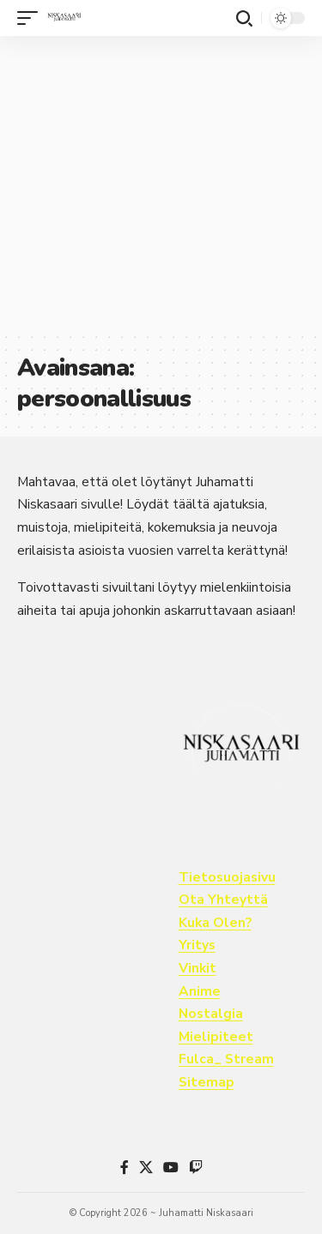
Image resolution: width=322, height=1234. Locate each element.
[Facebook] (124, 1167)
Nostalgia (211, 1013)
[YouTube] (171, 1167)
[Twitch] (196, 1167)
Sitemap (206, 1082)
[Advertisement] (161, 183)
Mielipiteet (216, 1036)
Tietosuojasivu (227, 877)
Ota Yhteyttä (223, 899)
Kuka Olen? (215, 922)
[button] (31, 18)
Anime (200, 991)
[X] (146, 1167)
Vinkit (197, 968)
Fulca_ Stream (226, 1059)
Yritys (197, 945)
